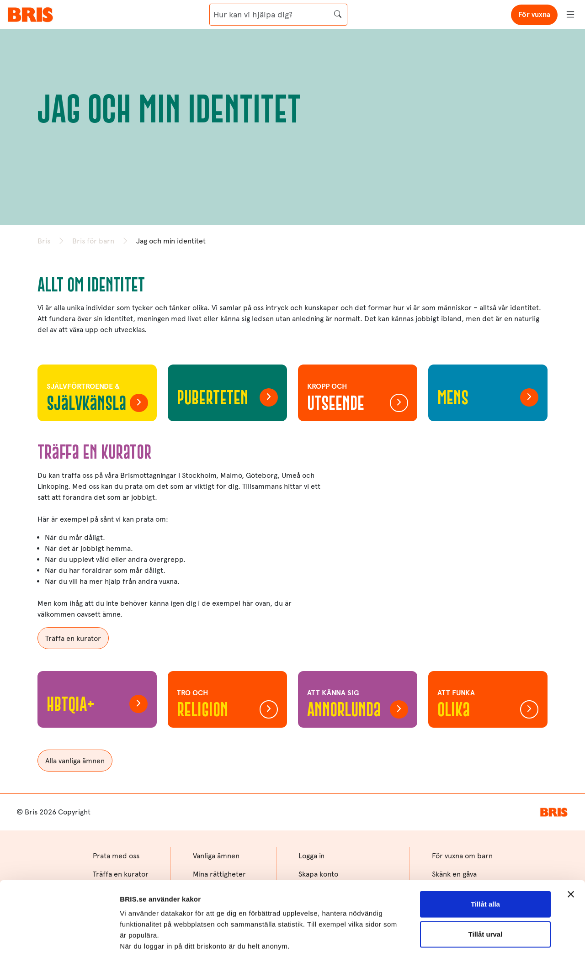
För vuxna (534, 14)
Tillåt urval (485, 863)
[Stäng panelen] (571, 823)
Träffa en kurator (73, 638)
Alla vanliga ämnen (75, 760)
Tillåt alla (485, 833)
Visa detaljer (140, 944)
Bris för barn (93, 241)
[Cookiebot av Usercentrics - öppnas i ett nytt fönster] (59, 944)
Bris (43, 241)
